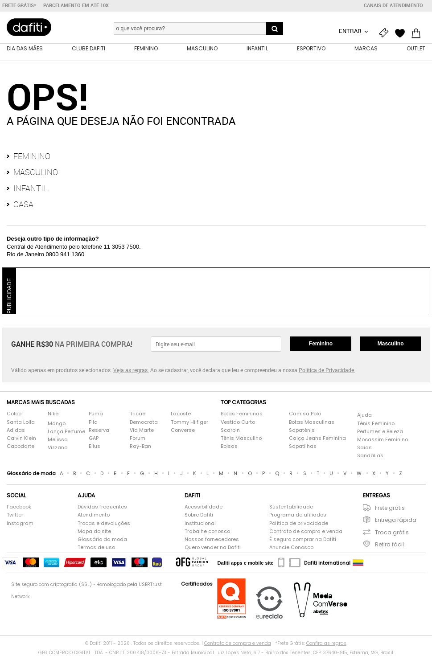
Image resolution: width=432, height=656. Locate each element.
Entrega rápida (395, 520)
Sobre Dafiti (199, 515)
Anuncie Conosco (291, 547)
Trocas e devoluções (104, 523)
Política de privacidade (298, 523)
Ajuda (364, 415)
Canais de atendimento (393, 5)
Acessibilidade (203, 507)
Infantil (30, 188)
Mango (57, 423)
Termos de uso (96, 547)
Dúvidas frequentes (102, 507)
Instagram (20, 523)
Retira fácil (389, 544)
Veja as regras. (131, 369)
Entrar (351, 31)
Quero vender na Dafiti (213, 547)
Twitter (15, 515)
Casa (23, 204)
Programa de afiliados (297, 515)
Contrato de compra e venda (305, 531)
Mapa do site (94, 531)
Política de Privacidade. (327, 369)
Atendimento (94, 515)
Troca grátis (392, 532)
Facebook (19, 507)
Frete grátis (390, 508)
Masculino (35, 172)
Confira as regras (326, 643)
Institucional (200, 523)
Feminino (31, 156)
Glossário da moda (102, 539)
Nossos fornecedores (212, 539)
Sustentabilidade (291, 507)
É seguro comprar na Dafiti (302, 539)
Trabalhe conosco (207, 531)
